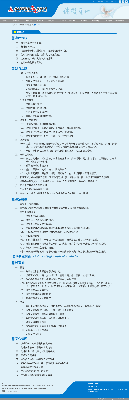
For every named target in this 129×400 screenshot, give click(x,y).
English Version (120, 21)
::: (47, 28)
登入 (94, 1)
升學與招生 (28, 21)
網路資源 (51, 21)
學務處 (28, 25)
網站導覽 (100, 1)
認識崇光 (5, 21)
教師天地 (40, 21)
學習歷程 (84, 21)
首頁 (106, 1)
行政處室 (16, 21)
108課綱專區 (96, 21)
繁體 (113, 1)
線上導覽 (109, 21)
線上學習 (63, 21)
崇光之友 (72, 21)
